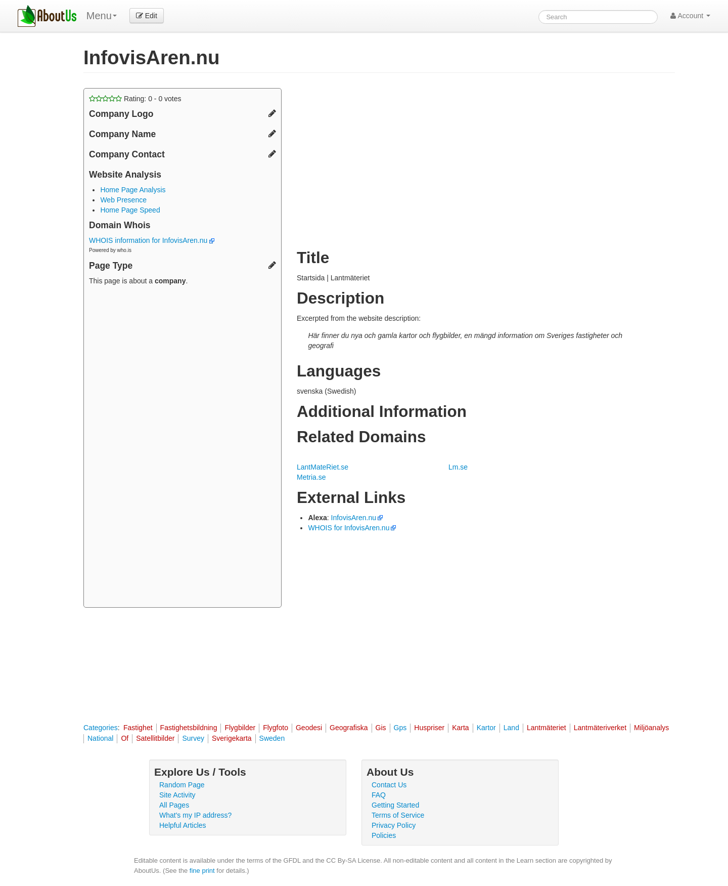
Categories (100, 728)
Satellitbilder (155, 738)
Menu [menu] (101, 15)
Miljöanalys (651, 728)
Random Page (182, 785)
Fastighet (138, 728)
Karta (460, 728)
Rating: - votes (135, 99)
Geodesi (309, 728)
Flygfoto (275, 728)
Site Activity (177, 795)
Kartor (486, 728)
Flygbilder (239, 728)
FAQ (379, 795)
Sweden (272, 738)
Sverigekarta (232, 738)
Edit (146, 16)
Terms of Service (398, 815)
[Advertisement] (182, 448)
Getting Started (395, 805)
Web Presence (123, 200)
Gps (400, 728)
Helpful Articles (182, 825)
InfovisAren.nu (354, 518)
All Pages (174, 805)
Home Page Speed (130, 210)
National (100, 738)
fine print (202, 870)
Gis (381, 728)
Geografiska (349, 728)
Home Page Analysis (132, 190)
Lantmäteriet (546, 728)
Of (124, 738)
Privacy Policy (394, 825)
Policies (384, 835)
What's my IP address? (195, 815)
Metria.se (311, 477)
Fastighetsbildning (188, 728)
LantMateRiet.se (322, 467)
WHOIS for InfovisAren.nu (348, 528)
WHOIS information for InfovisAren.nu (151, 240)
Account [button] (690, 16)
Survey (193, 738)
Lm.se (458, 467)
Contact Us (389, 785)
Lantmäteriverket (600, 728)
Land (511, 728)
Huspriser (429, 728)
